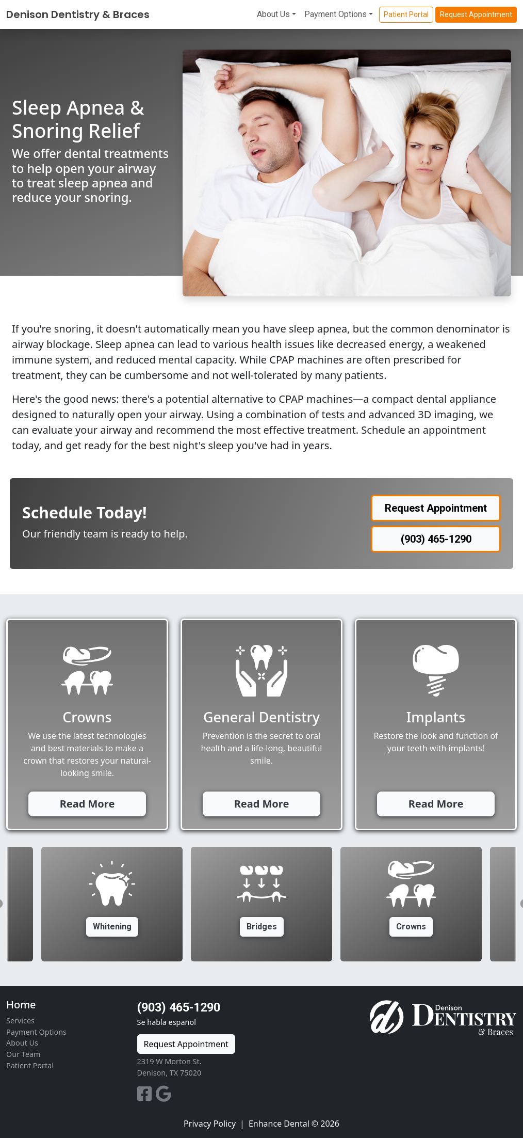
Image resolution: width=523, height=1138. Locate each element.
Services (20, 1020)
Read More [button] (87, 804)
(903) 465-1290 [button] (436, 539)
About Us (273, 14)
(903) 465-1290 (178, 1007)
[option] (261, 904)
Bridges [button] (262, 926)
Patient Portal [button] (406, 14)
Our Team (23, 1054)
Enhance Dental (279, 1123)
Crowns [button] (411, 926)
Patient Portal (30, 1065)
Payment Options (335, 14)
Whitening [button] (112, 926)
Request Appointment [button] (476, 14)
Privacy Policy (210, 1123)
